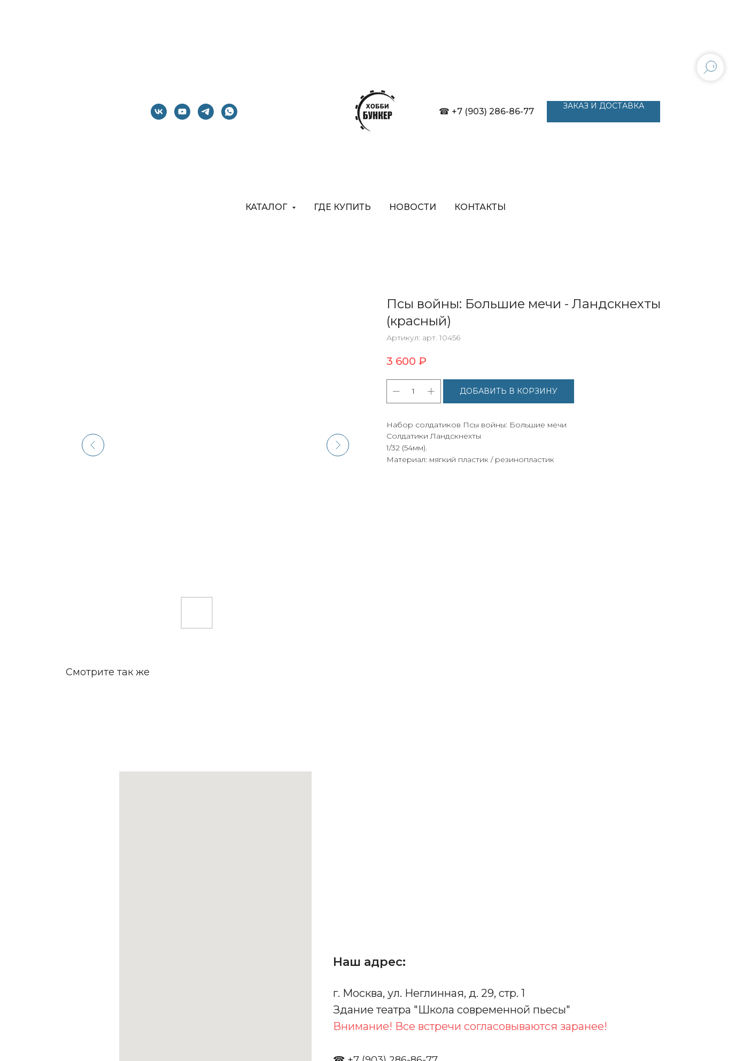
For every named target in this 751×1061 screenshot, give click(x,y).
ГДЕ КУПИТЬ (342, 207)
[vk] (159, 116)
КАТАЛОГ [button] (267, 207)
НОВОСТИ (412, 207)
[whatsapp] (229, 116)
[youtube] (182, 116)
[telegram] (206, 116)
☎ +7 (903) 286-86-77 (486, 111)
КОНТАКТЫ (480, 207)
